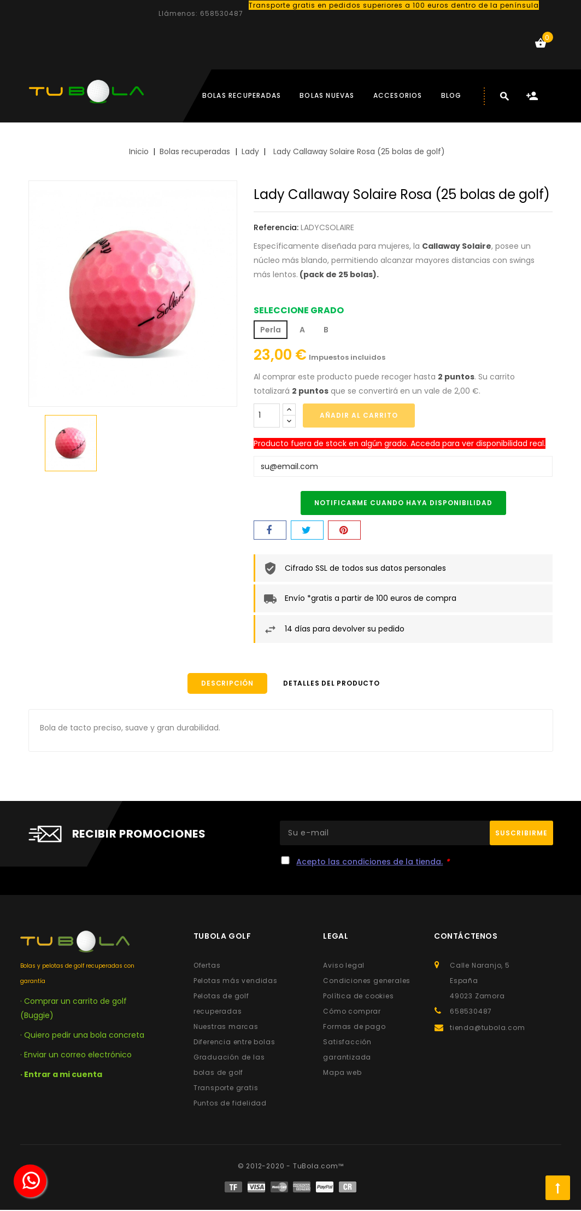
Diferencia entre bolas (234, 1043)
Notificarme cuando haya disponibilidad (403, 502)
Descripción (222, 683)
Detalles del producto (337, 683)
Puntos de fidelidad (230, 1104)
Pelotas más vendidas (235, 981)
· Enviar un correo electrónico (76, 1055)
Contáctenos (466, 937)
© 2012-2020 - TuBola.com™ (291, 1167)
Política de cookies (358, 997)
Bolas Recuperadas (241, 95)
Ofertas (207, 966)
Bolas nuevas (327, 95)
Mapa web (342, 1073)
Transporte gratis (226, 1088)
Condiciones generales (366, 981)
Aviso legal (344, 966)
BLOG (451, 95)
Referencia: (276, 227)
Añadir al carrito (359, 415)
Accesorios (397, 95)
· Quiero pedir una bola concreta (82, 1036)
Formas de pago (354, 1027)
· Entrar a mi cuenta (61, 1075)
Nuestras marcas (226, 1027)
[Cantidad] (267, 415)
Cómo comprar (352, 1012)
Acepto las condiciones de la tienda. (369, 862)
